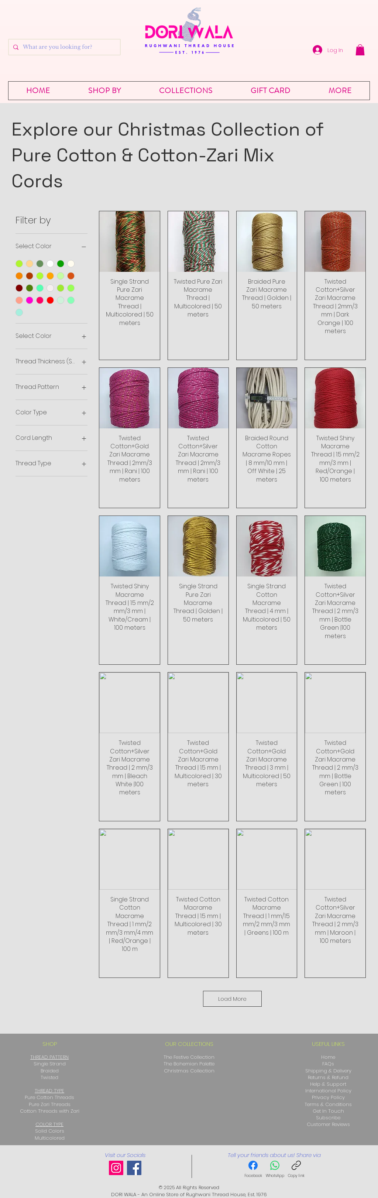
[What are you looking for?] (63, 47)
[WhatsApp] (275, 1170)
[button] (360, 49)
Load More (232, 999)
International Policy (328, 1090)
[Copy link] (296, 1170)
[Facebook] (134, 1168)
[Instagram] (116, 1168)
